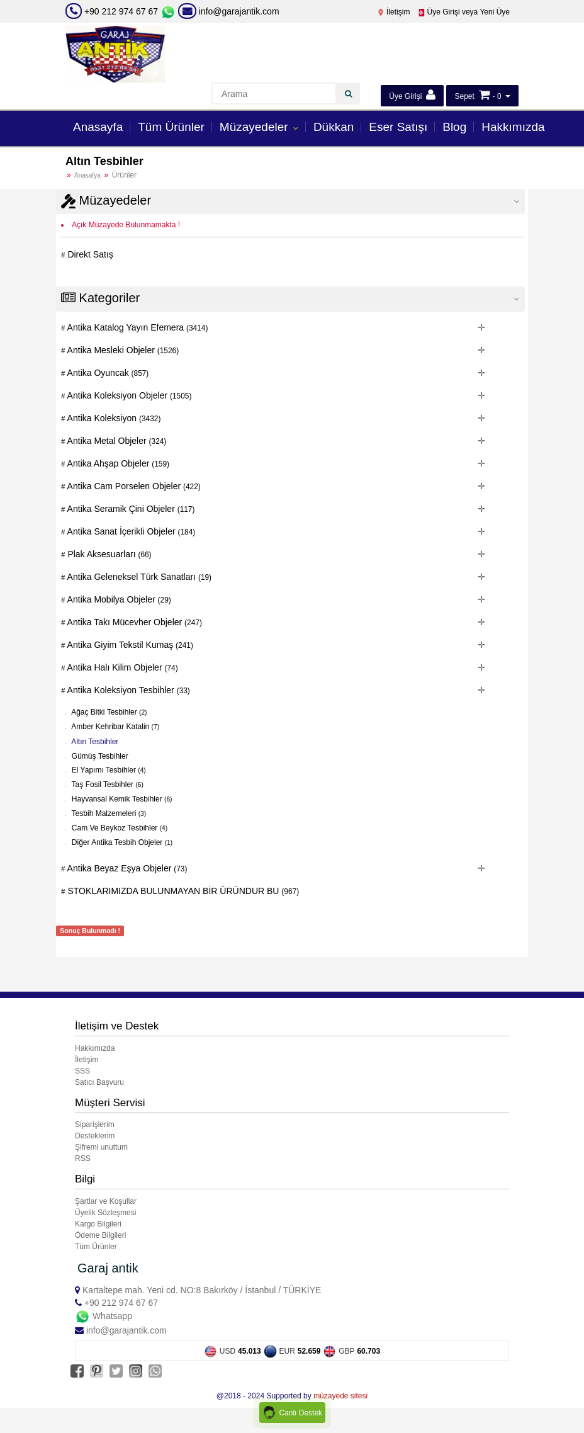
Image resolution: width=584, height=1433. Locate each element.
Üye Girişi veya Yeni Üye (463, 12)
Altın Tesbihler (94, 741)
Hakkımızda (512, 126)
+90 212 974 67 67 (121, 11)
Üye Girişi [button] (412, 95)
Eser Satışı (398, 126)
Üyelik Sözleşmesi (105, 1212)
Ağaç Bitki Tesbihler (108, 712)
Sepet (464, 96)
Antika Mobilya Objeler (118, 599)
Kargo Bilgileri (98, 1224)
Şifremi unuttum (101, 1147)
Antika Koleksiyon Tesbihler (127, 690)
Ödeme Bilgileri (100, 1235)
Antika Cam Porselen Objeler (133, 486)
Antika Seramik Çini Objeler (130, 509)
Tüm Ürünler (171, 126)
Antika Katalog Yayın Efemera (136, 327)
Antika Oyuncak (107, 373)
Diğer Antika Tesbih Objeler (121, 842)
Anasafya (87, 175)
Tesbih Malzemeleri (108, 813)
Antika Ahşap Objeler (117, 463)
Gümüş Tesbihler (99, 756)
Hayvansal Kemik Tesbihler (121, 799)
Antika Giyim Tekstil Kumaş (129, 645)
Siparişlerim (95, 1124)
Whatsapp (103, 1316)
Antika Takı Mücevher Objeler (133, 622)
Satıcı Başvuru (99, 1082)
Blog (454, 126)
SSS (82, 1071)
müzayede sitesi (340, 1395)
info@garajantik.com (228, 11)
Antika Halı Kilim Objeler (121, 667)
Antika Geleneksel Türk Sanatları (138, 577)
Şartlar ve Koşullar (106, 1201)
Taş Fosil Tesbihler (106, 784)
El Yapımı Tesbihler (108, 770)
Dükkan (333, 126)
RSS (83, 1158)
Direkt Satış (89, 254)
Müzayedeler (255, 126)
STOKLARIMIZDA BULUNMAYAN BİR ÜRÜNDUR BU (182, 891)
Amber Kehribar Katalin (115, 726)
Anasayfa (98, 126)
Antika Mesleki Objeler (122, 350)
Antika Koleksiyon (113, 418)
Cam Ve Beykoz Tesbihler (119, 828)
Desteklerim (95, 1135)
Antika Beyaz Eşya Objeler (126, 868)
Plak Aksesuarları (108, 554)
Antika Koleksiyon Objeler (128, 395)
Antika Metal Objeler (116, 441)
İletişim (393, 12)
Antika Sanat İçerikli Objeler (130, 531)
